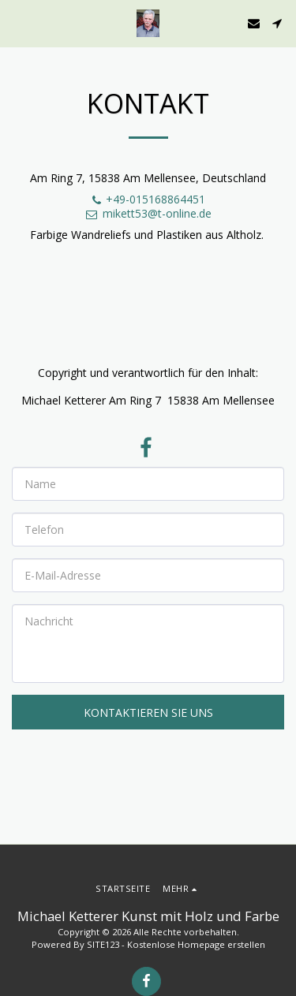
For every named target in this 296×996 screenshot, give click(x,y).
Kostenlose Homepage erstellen (196, 944)
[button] (17, 22)
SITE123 (103, 944)
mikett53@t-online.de (148, 213)
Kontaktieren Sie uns (148, 712)
